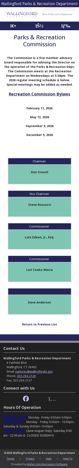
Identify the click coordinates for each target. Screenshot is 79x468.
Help (49, 458)
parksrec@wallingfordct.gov (34, 371)
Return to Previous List (39, 324)
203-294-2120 (26, 376)
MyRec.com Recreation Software (47, 464)
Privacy (30, 458)
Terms (11, 458)
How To (67, 458)
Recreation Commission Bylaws (39, 94)
